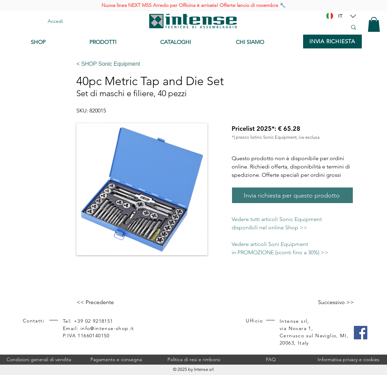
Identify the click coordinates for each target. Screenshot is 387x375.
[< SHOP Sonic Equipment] (212, 64)
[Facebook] (360, 332)
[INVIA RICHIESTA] (332, 41)
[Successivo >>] (336, 302)
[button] (374, 24)
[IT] (340, 15)
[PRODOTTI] (119, 42)
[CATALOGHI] (192, 42)
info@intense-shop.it (107, 328)
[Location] (353, 15)
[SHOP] (55, 42)
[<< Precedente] (99, 302)
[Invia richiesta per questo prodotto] (292, 195)
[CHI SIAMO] (266, 42)
